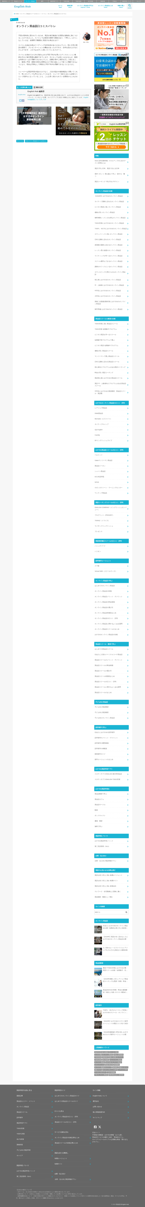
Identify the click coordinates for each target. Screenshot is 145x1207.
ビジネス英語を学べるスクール (105, 334)
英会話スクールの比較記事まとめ (66, 1142)
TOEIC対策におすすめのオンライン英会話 (109, 222)
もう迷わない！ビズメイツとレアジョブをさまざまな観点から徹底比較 (115, 948)
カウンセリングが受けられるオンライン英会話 (110, 273)
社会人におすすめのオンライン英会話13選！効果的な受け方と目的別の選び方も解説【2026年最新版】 (115, 926)
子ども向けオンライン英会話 (105, 717)
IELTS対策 (90, 1)
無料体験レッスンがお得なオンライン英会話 (110, 217)
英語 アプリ (98, 1069)
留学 (42, 1)
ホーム (60, 6)
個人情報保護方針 (99, 1111)
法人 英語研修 (119, 1074)
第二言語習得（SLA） (102, 846)
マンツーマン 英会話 (115, 1059)
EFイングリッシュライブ (103, 440)
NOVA (97, 481)
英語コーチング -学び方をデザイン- (107, 181)
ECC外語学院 (99, 476)
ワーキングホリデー (100, 1072)
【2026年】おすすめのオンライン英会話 (109, 195)
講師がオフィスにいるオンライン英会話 (108, 266)
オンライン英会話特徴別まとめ (105, 612)
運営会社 (96, 1101)
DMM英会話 (99, 413)
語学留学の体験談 (101, 748)
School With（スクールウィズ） (106, 571)
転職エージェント (61, 1158)
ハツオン (98, 551)
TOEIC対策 (66, 1)
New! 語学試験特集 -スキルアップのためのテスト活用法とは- (110, 161)
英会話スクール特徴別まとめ (105, 676)
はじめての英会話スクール (104, 648)
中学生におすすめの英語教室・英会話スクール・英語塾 (110, 392)
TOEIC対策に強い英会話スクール (106, 323)
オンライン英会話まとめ (105, 6)
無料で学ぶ (98, 826)
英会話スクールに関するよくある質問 (108, 686)
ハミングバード (100, 545)
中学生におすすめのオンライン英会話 (108, 290)
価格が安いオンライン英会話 (105, 212)
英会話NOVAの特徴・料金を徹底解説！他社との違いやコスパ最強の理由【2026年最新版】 (115, 990)
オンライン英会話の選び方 (104, 607)
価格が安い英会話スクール (104, 350)
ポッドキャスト (100, 815)
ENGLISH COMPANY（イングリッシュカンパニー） (110, 508)
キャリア (139, 1)
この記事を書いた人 (25, 87)
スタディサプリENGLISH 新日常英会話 (108, 773)
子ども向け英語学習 (23, 1149)
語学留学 (20, 1117)
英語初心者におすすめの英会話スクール (108, 377)
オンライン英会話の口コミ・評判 (106, 618)
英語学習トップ (6, 1)
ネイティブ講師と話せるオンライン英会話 (109, 201)
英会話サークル (100, 804)
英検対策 (102, 1)
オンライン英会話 (30, 1)
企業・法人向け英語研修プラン (105, 860)
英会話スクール (18, 1)
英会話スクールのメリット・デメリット (108, 659)
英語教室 (116, 1064)
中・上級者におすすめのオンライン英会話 (109, 284)
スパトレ (20, 141)
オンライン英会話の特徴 (103, 590)
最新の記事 (39, 87)
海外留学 (115, 1067)
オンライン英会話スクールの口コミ (37, 141)
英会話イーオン (100, 465)
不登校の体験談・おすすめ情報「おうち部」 (107, 1134)
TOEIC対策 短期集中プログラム (106, 328)
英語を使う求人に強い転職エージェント (108, 874)
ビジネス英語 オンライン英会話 (103, 1054)
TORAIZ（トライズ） (102, 520)
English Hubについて (100, 1095)
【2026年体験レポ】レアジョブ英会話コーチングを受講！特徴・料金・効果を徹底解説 (115, 979)
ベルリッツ (98, 454)
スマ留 (97, 565)
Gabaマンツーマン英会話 (103, 460)
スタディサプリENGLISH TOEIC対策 (107, 779)
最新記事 (69, 6)
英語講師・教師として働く (104, 896)
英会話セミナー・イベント (26, 1101)
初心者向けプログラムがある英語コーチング (110, 366)
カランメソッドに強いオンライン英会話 (108, 233)
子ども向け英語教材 (102, 706)
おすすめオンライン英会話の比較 (106, 634)
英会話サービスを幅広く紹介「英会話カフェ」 (108, 1136)
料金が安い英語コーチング (104, 372)
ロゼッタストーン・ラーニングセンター (108, 487)
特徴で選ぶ (121, 6)
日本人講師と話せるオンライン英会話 (108, 239)
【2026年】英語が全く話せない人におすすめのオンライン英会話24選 (115, 937)
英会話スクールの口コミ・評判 (105, 681)
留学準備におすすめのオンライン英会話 (108, 309)
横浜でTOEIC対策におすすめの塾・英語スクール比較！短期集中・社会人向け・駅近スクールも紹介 (115, 968)
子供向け (114, 1)
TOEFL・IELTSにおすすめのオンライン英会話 (111, 228)
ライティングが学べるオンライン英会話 (108, 255)
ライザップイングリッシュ (104, 525)
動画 (96, 809)
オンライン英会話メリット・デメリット (108, 596)
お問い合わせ (97, 1106)
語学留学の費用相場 (102, 743)
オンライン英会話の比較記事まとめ (67, 1137)
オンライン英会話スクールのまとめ (107, 628)
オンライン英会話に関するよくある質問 (108, 623)
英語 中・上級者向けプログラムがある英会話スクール (110, 384)
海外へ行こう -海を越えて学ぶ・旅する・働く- (110, 174)
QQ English (98, 429)
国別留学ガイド (100, 753)
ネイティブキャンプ (102, 424)
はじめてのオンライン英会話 (105, 585)
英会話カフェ (99, 799)
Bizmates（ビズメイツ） (103, 418)
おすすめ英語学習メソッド (104, 840)
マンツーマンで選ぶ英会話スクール (107, 356)
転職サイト (58, 1163)
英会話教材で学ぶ (101, 793)
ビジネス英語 (114, 1051)
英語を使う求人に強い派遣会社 (105, 885)
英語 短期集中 (105, 1051)
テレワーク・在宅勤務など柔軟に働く (108, 891)
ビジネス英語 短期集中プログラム (106, 345)
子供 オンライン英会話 (101, 1074)
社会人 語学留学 (118, 1054)
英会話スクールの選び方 (103, 670)
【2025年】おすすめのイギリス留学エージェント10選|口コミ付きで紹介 (115, 1022)
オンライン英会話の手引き (85, 6)
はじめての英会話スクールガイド (66, 1101)
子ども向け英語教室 (102, 712)
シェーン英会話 (100, 471)
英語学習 (97, 1051)
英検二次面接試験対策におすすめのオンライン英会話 (110, 302)
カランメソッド (99, 1064)
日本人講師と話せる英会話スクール (107, 361)
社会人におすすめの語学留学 (105, 732)
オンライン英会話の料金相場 (105, 601)
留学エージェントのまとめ (104, 759)
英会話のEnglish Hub (122, 1204)
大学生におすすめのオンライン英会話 (108, 295)
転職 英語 (111, 1074)
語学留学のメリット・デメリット (106, 737)
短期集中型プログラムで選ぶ (105, 339)
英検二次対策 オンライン (116, 1056)
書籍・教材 (98, 820)
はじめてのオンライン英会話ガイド (67, 1095)
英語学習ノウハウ (126, 1)
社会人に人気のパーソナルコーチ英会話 (108, 654)
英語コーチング (123, 1067)
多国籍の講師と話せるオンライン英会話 (108, 244)
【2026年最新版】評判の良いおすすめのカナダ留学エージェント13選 (115, 1033)
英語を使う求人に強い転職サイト (106, 880)
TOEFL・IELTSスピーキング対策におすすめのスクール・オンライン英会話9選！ (115, 1011)
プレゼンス (98, 531)
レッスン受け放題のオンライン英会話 (108, 250)
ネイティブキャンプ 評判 (110, 1069)
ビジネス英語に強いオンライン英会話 (108, 206)
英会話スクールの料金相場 (104, 665)
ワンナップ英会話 (101, 492)
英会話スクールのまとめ (103, 692)
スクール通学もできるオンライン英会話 (108, 261)
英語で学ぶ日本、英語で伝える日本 (107, 168)
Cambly (97, 434)
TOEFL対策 (78, 1)
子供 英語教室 (111, 1072)
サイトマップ (97, 1117)
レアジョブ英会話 (101, 407)
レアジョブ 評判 (122, 1069)
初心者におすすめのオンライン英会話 (108, 279)
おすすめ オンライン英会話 (113, 1062)
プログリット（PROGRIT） (104, 514)
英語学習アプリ (54, 1)
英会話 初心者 (109, 1064)
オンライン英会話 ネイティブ (103, 1067)
